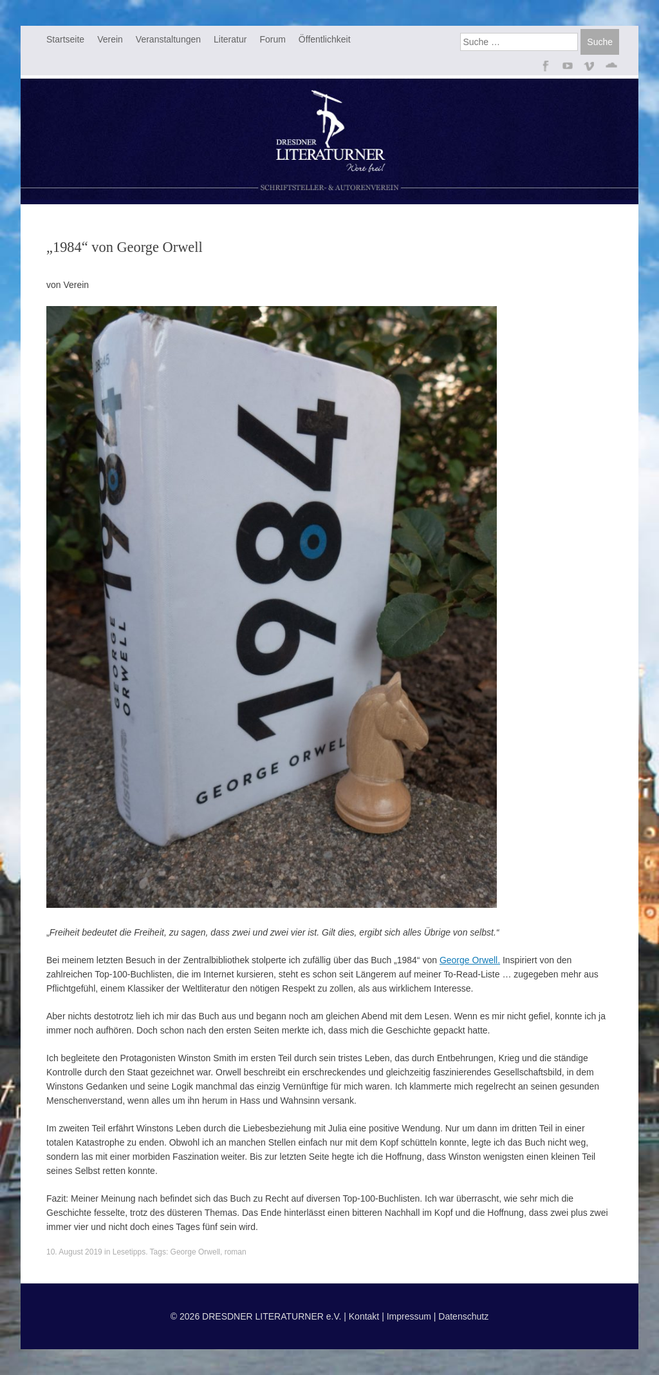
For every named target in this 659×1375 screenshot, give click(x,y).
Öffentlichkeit (325, 39)
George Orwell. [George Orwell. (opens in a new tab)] (470, 960)
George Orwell (195, 1251)
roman (235, 1251)
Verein (110, 39)
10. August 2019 (74, 1251)
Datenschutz (463, 1316)
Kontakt (364, 1316)
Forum (272, 39)
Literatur (230, 39)
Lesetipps (129, 1251)
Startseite (65, 39)
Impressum (409, 1316)
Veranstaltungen (168, 39)
